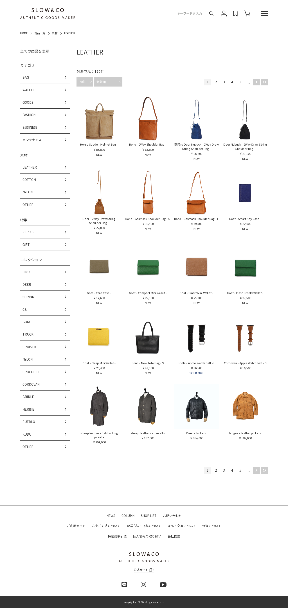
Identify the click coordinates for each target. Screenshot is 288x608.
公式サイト (143, 570)
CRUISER (29, 347)
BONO (27, 322)
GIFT (26, 244)
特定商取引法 (117, 536)
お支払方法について (106, 525)
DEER (26, 284)
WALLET (28, 90)
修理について (211, 525)
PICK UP (28, 232)
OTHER (28, 204)
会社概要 (174, 536)
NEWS (110, 515)
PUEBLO (28, 421)
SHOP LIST (149, 515)
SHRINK (28, 297)
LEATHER (29, 167)
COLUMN (128, 515)
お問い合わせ (172, 515)
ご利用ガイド (76, 525)
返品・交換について (182, 525)
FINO (26, 272)
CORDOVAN (31, 384)
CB (24, 309)
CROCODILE (31, 372)
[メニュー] (264, 13)
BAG (25, 77)
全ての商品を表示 (34, 51)
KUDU (26, 434)
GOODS (27, 102)
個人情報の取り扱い (147, 536)
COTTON (29, 179)
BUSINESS (30, 127)
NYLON (27, 192)
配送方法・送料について (144, 525)
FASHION (29, 114)
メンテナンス (31, 139)
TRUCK (27, 334)
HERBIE (28, 409)
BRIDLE (28, 396)
